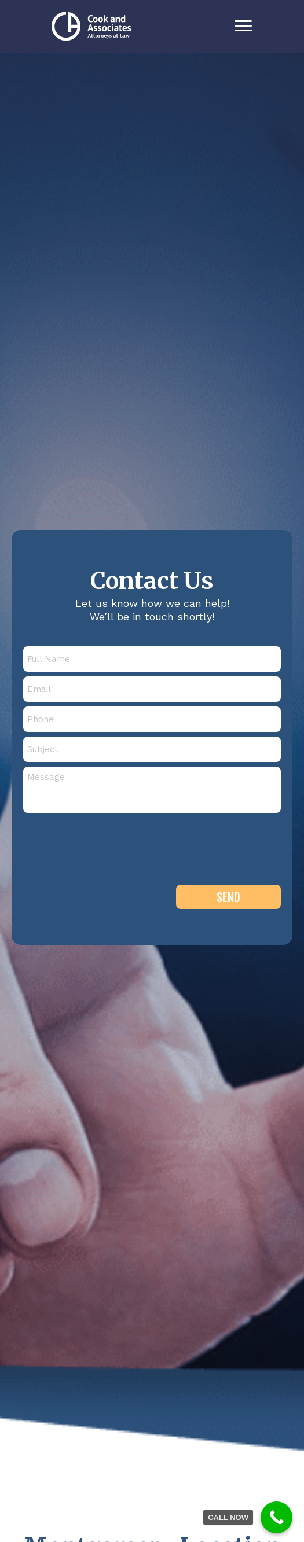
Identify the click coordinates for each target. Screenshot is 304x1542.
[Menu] (243, 26)
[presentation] (111, 843)
